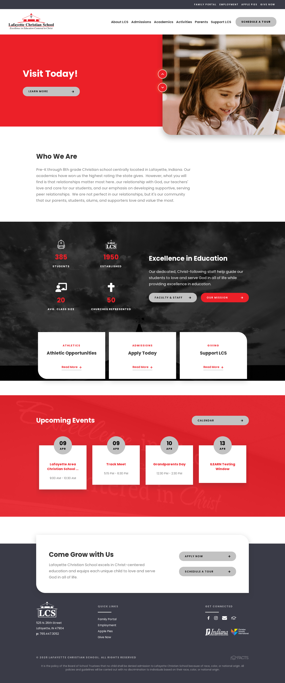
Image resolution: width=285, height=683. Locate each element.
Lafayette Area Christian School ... (63, 466)
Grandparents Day (169, 464)
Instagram (216, 618)
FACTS (233, 618)
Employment (228, 4)
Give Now (267, 4)
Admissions (141, 22)
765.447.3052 (49, 634)
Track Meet (116, 464)
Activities (184, 22)
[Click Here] (71, 367)
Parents (201, 22)
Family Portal (205, 4)
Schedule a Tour (256, 22)
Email (224, 618)
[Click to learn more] (51, 91)
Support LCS (221, 22)
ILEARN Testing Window (222, 466)
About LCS (119, 22)
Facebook (208, 618)
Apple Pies (249, 4)
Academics (163, 22)
